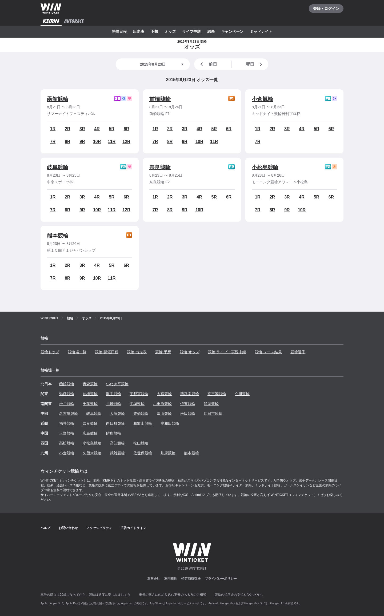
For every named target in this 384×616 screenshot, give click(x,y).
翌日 (255, 64)
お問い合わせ (68, 528)
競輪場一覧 (77, 352)
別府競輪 (168, 453)
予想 (154, 31)
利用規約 (170, 579)
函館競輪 (57, 99)
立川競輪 (242, 394)
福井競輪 (66, 423)
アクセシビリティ (99, 528)
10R (97, 141)
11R (111, 141)
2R (67, 128)
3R (82, 128)
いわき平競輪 (117, 384)
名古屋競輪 (68, 413)
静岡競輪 (211, 404)
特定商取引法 (191, 579)
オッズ (170, 31)
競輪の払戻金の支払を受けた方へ (239, 595)
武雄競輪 (117, 453)
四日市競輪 (213, 413)
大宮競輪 (164, 394)
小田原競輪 (162, 404)
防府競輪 (113, 433)
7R (52, 141)
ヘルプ (45, 528)
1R (52, 128)
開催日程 (119, 31)
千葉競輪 (90, 404)
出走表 (138, 31)
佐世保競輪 (142, 453)
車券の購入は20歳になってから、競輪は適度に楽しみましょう (85, 595)
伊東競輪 (187, 404)
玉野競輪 (66, 433)
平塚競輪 (137, 404)
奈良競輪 (160, 167)
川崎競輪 (113, 404)
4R (96, 128)
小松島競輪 (265, 167)
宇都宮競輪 (139, 394)
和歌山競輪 (142, 423)
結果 (211, 31)
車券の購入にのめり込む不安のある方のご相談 (172, 595)
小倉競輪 (262, 99)
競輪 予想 (163, 352)
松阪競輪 (187, 413)
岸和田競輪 (170, 423)
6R (126, 128)
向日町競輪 (115, 423)
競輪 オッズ (189, 352)
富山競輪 (164, 413)
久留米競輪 (92, 453)
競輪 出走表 (137, 352)
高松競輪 (66, 443)
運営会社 (153, 579)
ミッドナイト (261, 31)
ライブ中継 (191, 31)
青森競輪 (90, 384)
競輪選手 (297, 352)
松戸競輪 (66, 404)
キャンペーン (232, 31)
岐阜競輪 (57, 167)
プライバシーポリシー (221, 579)
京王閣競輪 (216, 394)
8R (67, 141)
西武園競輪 (189, 394)
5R (111, 128)
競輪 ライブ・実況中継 (227, 352)
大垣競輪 (117, 413)
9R (82, 141)
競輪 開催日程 (106, 352)
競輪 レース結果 (268, 352)
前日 (207, 64)
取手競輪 (113, 394)
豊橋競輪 (140, 413)
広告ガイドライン (133, 528)
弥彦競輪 (66, 394)
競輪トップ (50, 352)
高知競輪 (117, 443)
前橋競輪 (160, 99)
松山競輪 (140, 443)
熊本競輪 (57, 236)
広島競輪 (90, 433)
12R (126, 141)
